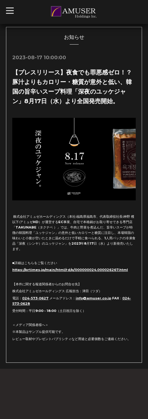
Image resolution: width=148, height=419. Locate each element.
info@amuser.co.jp (93, 298)
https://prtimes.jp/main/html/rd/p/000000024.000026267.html (70, 270)
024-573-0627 (35, 298)
